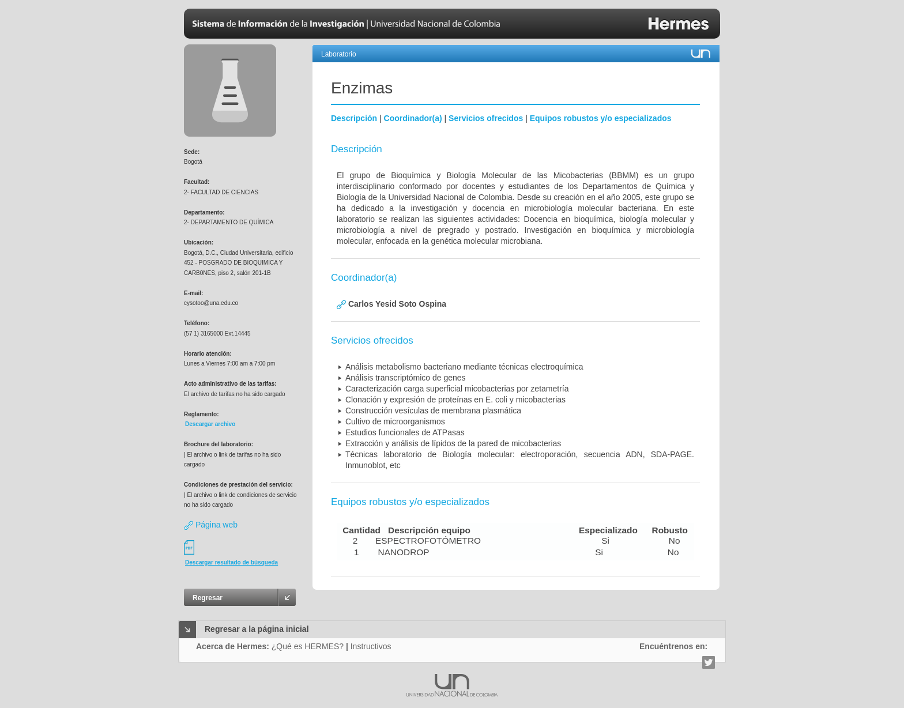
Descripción (354, 118)
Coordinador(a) (413, 118)
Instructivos (371, 646)
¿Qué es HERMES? (308, 646)
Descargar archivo (210, 424)
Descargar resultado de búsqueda (231, 562)
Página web (211, 524)
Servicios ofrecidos (486, 118)
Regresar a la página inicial (257, 629)
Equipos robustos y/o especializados (601, 118)
